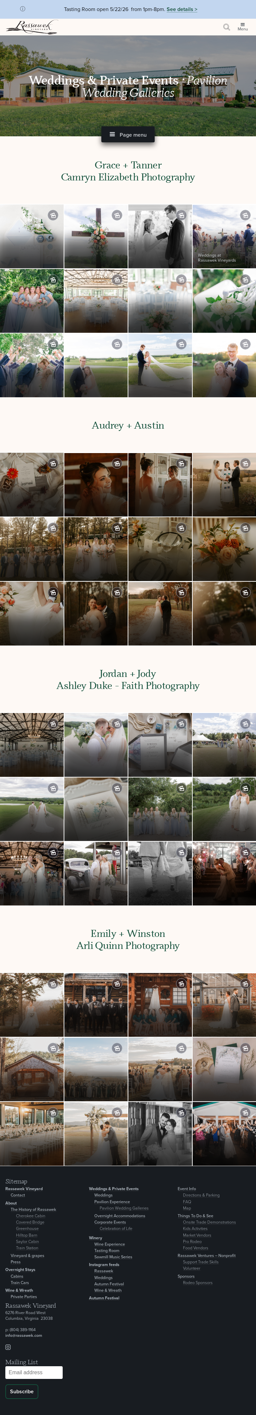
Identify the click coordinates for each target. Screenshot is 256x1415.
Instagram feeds (104, 1264)
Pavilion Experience (112, 1202)
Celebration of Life (116, 1228)
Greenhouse (27, 1228)
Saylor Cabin (27, 1241)
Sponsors (186, 1276)
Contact (18, 1195)
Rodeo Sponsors (198, 1282)
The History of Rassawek (33, 1209)
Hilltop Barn (26, 1235)
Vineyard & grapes (27, 1255)
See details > (182, 9)
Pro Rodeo (192, 1241)
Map (187, 1208)
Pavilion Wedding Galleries (124, 1208)
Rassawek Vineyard (24, 1188)
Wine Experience (109, 1244)
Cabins (17, 1276)
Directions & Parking (201, 1195)
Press (16, 1262)
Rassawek (103, 1271)
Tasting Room (106, 1250)
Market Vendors (197, 1235)
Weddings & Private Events (105, 80)
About (11, 1203)
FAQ (187, 1202)
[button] (128, 134)
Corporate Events (110, 1222)
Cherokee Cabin (30, 1216)
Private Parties (24, 1296)
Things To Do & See (195, 1216)
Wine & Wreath (19, 1290)
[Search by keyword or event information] (227, 27)
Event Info (187, 1188)
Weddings (103, 1195)
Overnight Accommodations (119, 1216)
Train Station (27, 1248)
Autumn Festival (109, 1284)
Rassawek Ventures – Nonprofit (207, 1255)
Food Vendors (195, 1248)
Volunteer (191, 1268)
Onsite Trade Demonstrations (209, 1222)
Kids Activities (195, 1228)
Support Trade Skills (201, 1262)
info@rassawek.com (23, 1335)
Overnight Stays (20, 1269)
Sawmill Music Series (113, 1257)
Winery (95, 1238)
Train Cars (20, 1282)
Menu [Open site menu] (243, 29)
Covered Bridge (30, 1222)
